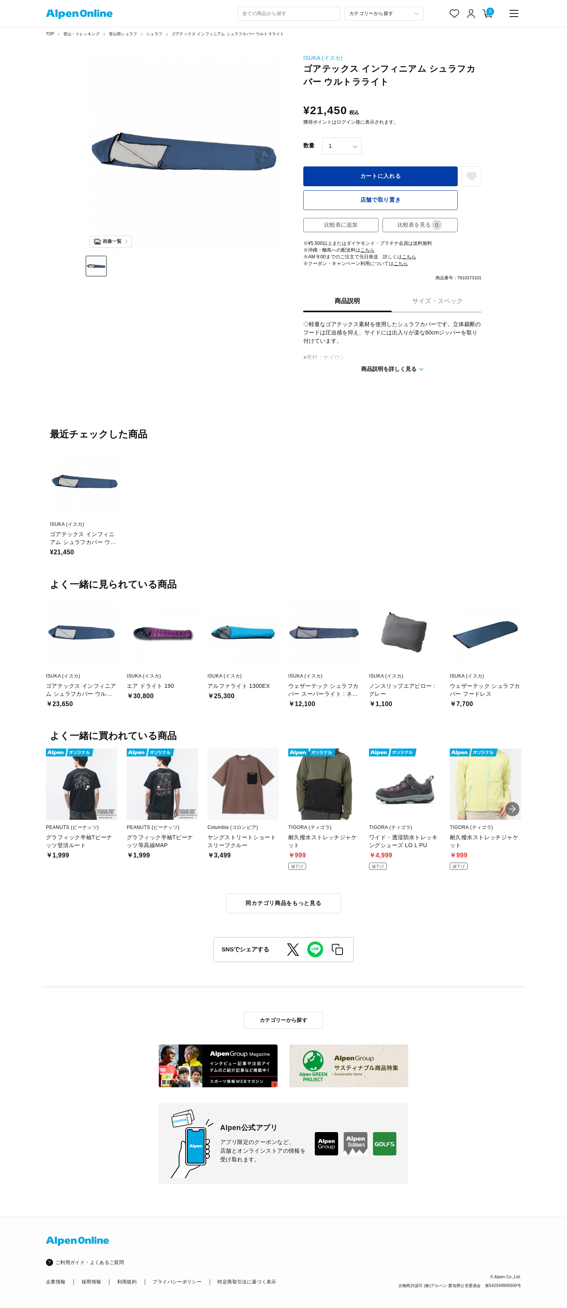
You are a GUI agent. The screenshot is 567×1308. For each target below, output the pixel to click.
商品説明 (347, 301)
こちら (367, 250)
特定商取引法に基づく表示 (246, 1282)
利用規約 (127, 1282)
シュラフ (154, 34)
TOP (50, 34)
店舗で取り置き (380, 200)
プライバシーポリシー (177, 1282)
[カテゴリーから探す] (384, 14)
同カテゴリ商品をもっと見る (283, 903)
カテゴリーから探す (284, 1020)
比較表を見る (420, 225)
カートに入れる (380, 176)
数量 (308, 145)
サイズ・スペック (437, 301)
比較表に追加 (341, 225)
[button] (512, 809)
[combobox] (289, 14)
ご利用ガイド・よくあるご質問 (89, 1262)
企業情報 (55, 1282)
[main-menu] (514, 13)
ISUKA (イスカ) (323, 58)
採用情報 (91, 1282)
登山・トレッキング (81, 34)
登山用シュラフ (123, 34)
